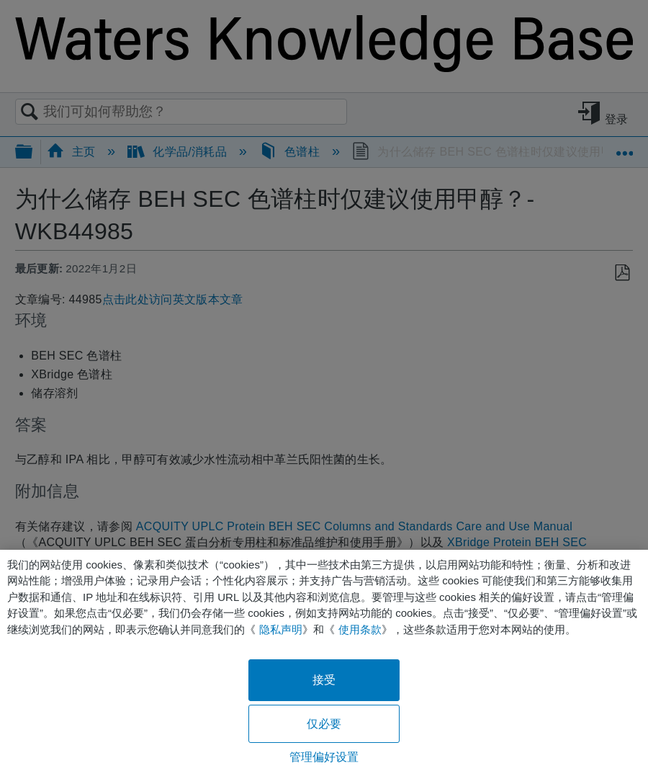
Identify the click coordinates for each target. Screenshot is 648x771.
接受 (324, 680)
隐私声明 (280, 629)
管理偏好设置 (324, 757)
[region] (324, 660)
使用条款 (360, 629)
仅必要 (324, 724)
